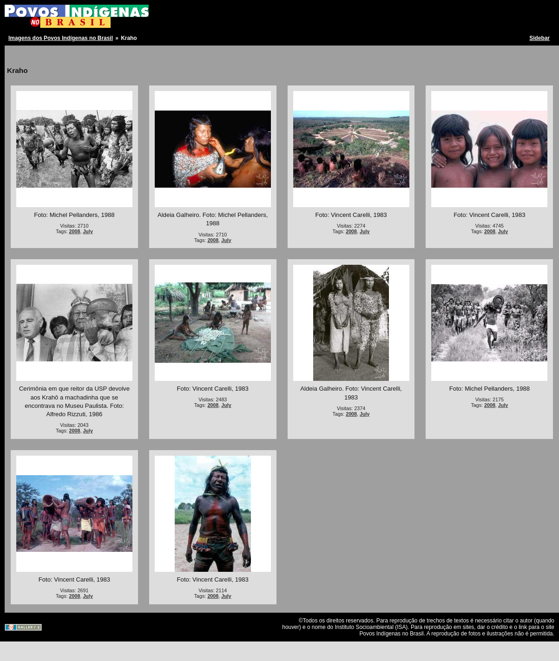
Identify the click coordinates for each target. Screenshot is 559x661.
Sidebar (539, 38)
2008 (74, 231)
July (87, 231)
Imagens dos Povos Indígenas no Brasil (60, 38)
